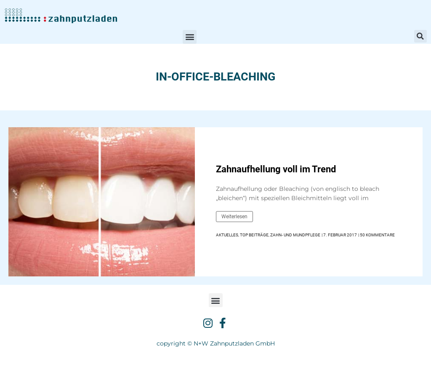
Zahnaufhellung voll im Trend (276, 169)
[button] (190, 37)
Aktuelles (227, 235)
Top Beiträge (254, 235)
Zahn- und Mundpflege (295, 235)
